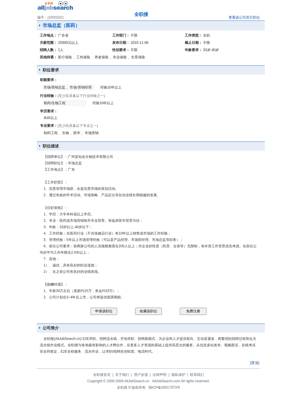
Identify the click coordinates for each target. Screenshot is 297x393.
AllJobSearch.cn (136, 381)
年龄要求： (193, 50)
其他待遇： (48, 57)
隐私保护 (178, 375)
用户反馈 (141, 375)
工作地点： (48, 35)
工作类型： (193, 35)
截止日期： (193, 43)
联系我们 (197, 375)
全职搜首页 (102, 375)
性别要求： (121, 50)
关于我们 (122, 375)
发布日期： (121, 43)
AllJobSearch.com (166, 381)
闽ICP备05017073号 (164, 387)
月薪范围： (48, 43)
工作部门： (121, 35)
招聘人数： (48, 50)
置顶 (254, 363)
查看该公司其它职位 (244, 17)
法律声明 (159, 375)
